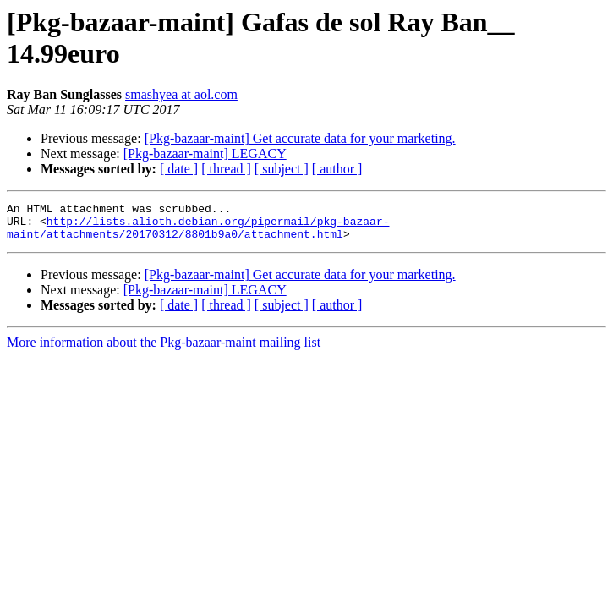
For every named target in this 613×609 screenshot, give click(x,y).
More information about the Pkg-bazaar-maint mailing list (163, 350)
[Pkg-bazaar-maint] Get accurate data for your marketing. (300, 138)
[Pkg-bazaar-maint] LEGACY (205, 153)
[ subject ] (282, 169)
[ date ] (179, 169)
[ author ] (337, 169)
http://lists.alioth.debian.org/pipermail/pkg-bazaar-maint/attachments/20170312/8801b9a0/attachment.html (198, 233)
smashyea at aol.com (181, 94)
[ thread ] (226, 169)
